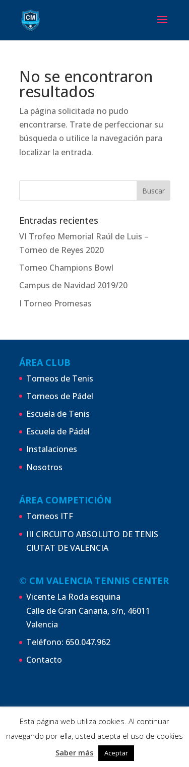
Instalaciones (51, 449)
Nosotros (44, 467)
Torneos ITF (49, 516)
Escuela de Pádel (58, 431)
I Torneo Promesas (55, 303)
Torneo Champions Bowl (66, 267)
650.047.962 (88, 642)
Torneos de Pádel (59, 396)
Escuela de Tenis (58, 413)
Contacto (44, 659)
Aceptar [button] (116, 752)
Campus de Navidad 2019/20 (73, 285)
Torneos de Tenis (59, 378)
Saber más (74, 752)
